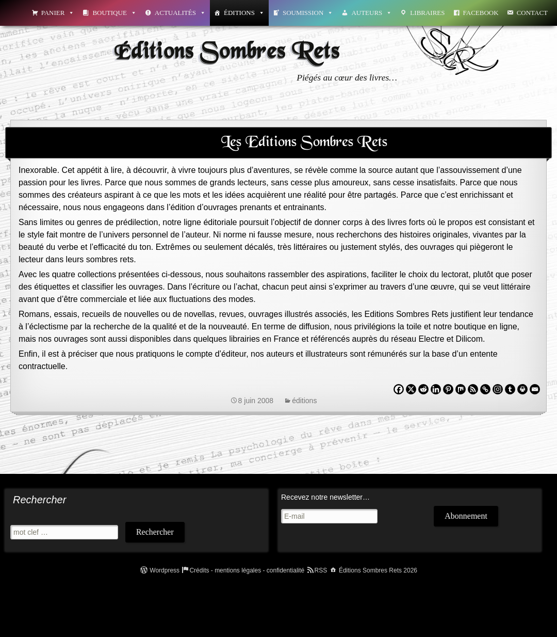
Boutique (114, 13)
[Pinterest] (448, 389)
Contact (532, 13)
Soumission (308, 13)
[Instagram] (498, 389)
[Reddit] (423, 389)
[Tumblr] (510, 389)
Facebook (481, 13)
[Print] (522, 389)
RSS (321, 570)
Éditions (244, 13)
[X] (411, 389)
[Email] (535, 389)
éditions (304, 400)
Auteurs (371, 13)
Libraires (427, 13)
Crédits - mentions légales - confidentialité (246, 570)
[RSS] (473, 389)
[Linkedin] (436, 389)
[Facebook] (399, 389)
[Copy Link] (485, 389)
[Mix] (460, 389)
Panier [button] (58, 13)
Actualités (180, 13)
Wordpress (164, 570)
